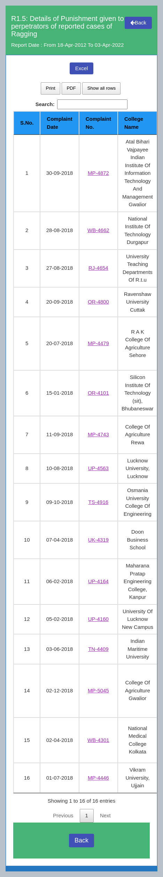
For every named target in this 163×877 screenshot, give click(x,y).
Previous (63, 815)
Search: (82, 104)
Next (105, 815)
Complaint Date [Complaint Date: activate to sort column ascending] (59, 123)
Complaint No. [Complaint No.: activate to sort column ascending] (98, 123)
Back (138, 22)
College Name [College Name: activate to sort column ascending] (133, 123)
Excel (81, 68)
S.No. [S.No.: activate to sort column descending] (26, 123)
